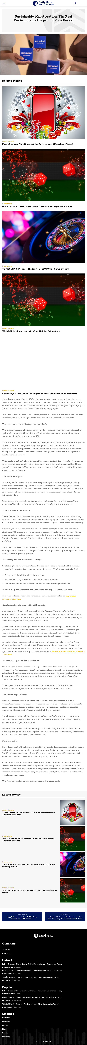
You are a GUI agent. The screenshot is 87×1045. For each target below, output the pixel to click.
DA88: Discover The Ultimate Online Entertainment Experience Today (37, 206)
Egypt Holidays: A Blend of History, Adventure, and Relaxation (22, 918)
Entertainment (8, 141)
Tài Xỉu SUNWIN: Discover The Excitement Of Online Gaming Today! (35, 269)
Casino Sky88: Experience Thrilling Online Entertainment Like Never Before (39, 393)
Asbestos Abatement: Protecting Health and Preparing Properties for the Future (65, 918)
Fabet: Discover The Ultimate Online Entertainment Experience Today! (37, 144)
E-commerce (7, 203)
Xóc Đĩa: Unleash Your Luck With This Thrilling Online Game (31, 331)
